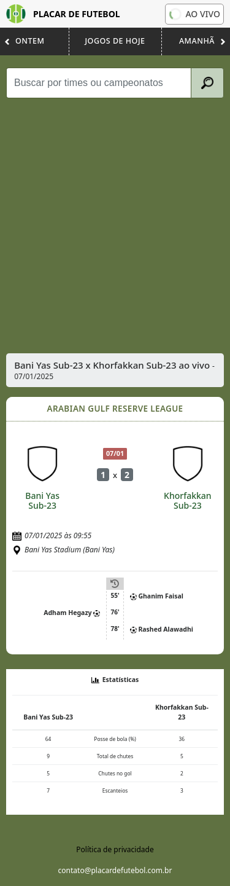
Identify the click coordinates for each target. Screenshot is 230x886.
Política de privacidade (114, 849)
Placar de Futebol (63, 13)
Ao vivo (193, 14)
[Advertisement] (115, 226)
